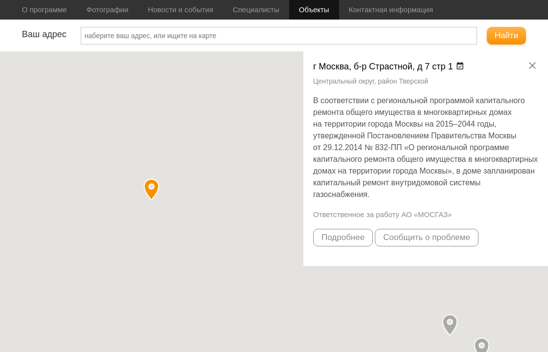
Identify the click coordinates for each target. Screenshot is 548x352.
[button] (449, 324)
